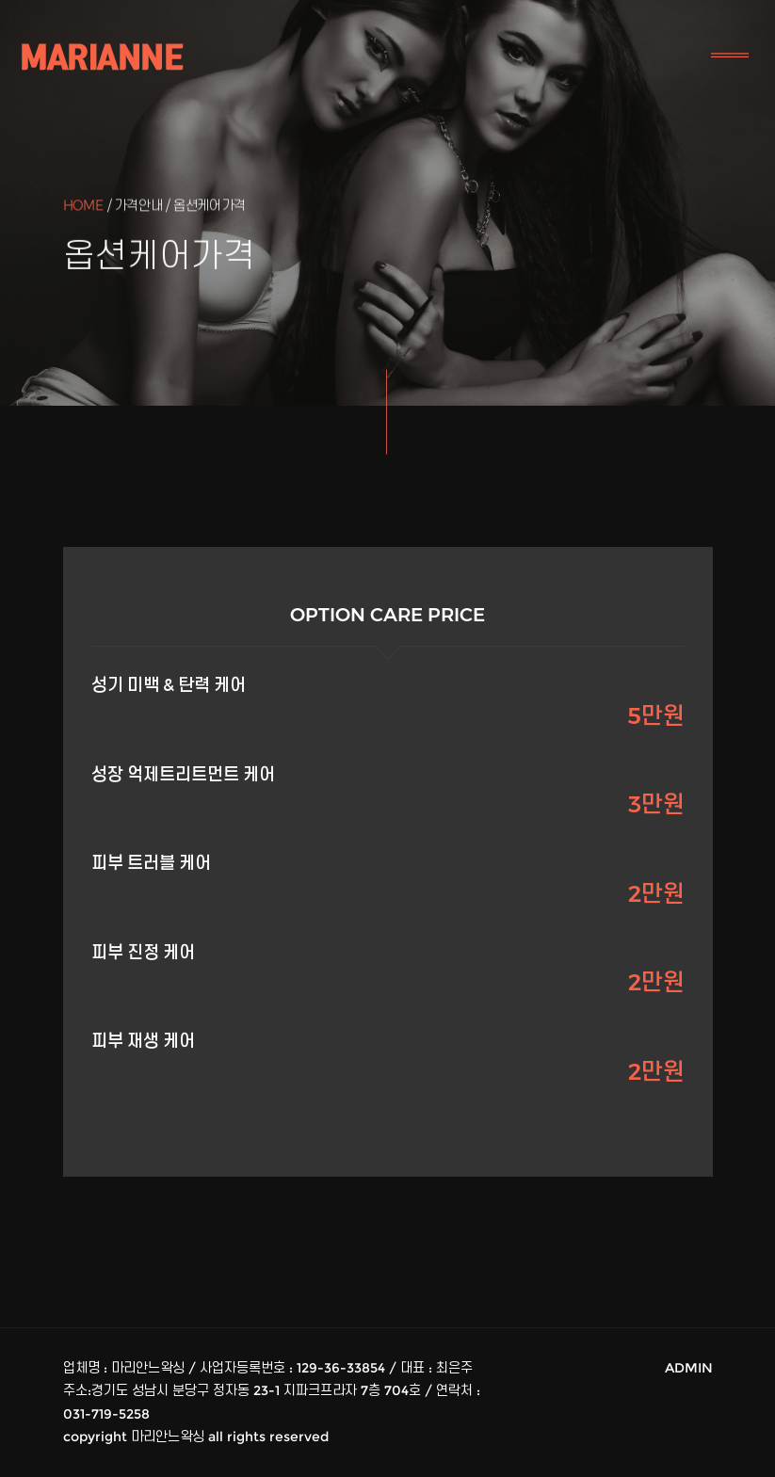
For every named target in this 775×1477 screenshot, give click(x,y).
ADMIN (689, 1367)
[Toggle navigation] (730, 56)
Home (83, 207)
